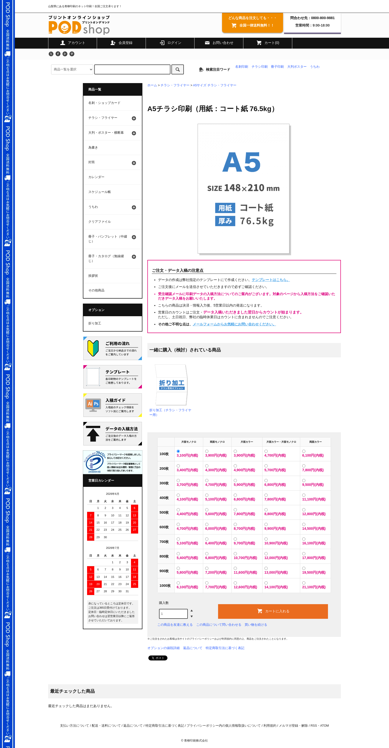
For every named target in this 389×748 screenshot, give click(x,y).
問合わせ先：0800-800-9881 (312, 18)
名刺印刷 (241, 66)
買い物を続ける (256, 624)
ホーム (152, 85)
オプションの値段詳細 (163, 648)
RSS (314, 725)
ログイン (170, 43)
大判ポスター (297, 66)
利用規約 (227, 638)
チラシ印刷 (260, 66)
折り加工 (94, 323)
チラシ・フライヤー (175, 85)
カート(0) (267, 43)
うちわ (315, 66)
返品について (192, 648)
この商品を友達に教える (175, 624)
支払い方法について (74, 725)
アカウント (72, 43)
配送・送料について (106, 725)
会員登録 (121, 43)
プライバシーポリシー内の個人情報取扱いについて (224, 725)
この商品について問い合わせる (218, 624)
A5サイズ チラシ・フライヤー (214, 85)
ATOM (324, 725)
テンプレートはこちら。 (271, 280)
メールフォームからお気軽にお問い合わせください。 (234, 324)
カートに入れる (273, 611)
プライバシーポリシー (202, 638)
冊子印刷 (277, 66)
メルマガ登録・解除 (293, 725)
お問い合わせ (218, 43)
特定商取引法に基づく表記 (225, 648)
